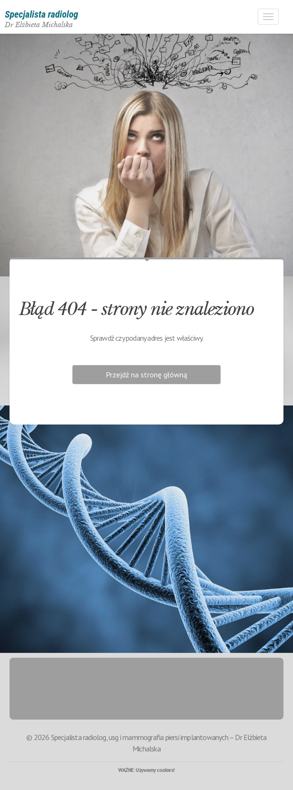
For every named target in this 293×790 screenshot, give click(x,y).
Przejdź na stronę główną (146, 374)
